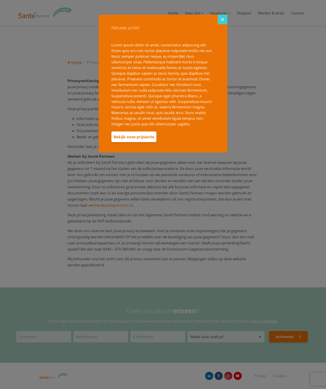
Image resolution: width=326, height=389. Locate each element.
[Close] (222, 19)
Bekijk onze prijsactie (134, 136)
